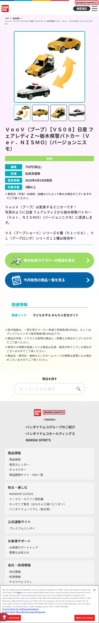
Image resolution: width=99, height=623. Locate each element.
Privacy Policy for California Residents (20, 609)
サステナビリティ (20, 582)
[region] (49, 604)
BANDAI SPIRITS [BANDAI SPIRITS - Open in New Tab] (38, 440)
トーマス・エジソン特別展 (26, 500)
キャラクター (17, 470)
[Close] (94, 590)
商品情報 (16, 18)
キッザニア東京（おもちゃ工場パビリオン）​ (37, 505)
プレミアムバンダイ (22, 529)
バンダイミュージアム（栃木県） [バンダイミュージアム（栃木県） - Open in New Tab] (30, 510)
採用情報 (15, 577)
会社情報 (15, 572)
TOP (7, 18)
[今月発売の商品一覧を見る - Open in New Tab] (49, 280)
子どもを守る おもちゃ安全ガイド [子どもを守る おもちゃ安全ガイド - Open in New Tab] (56, 315)
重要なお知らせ (19, 553)
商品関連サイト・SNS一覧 (26, 475)
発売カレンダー (19, 465)
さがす (78, 389)
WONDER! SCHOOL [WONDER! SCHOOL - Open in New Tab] (21, 494)
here (19, 592)
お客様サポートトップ (23, 548)
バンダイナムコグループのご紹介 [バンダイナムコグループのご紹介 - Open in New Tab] (50, 427)
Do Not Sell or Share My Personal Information (24, 612)
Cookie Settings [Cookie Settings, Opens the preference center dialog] (11, 617)
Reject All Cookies (84, 617)
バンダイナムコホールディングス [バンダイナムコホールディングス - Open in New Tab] (50, 434)
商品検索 (15, 460)
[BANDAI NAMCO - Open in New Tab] (54, 413)
